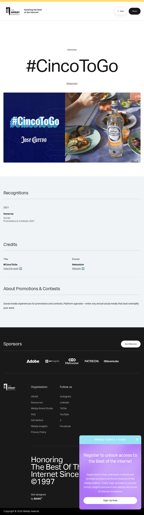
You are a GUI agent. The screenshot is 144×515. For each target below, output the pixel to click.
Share (134, 11)
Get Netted (37, 420)
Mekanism (72, 83)
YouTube (64, 414)
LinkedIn (64, 402)
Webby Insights (39, 426)
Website (76, 268)
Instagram (65, 396)
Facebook (65, 426)
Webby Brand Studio (42, 408)
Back (120, 11)
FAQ (33, 414)
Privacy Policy (38, 432)
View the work (10, 268)
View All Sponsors (131, 344)
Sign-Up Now (110, 500)
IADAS (34, 396)
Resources (37, 402)
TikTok (63, 408)
